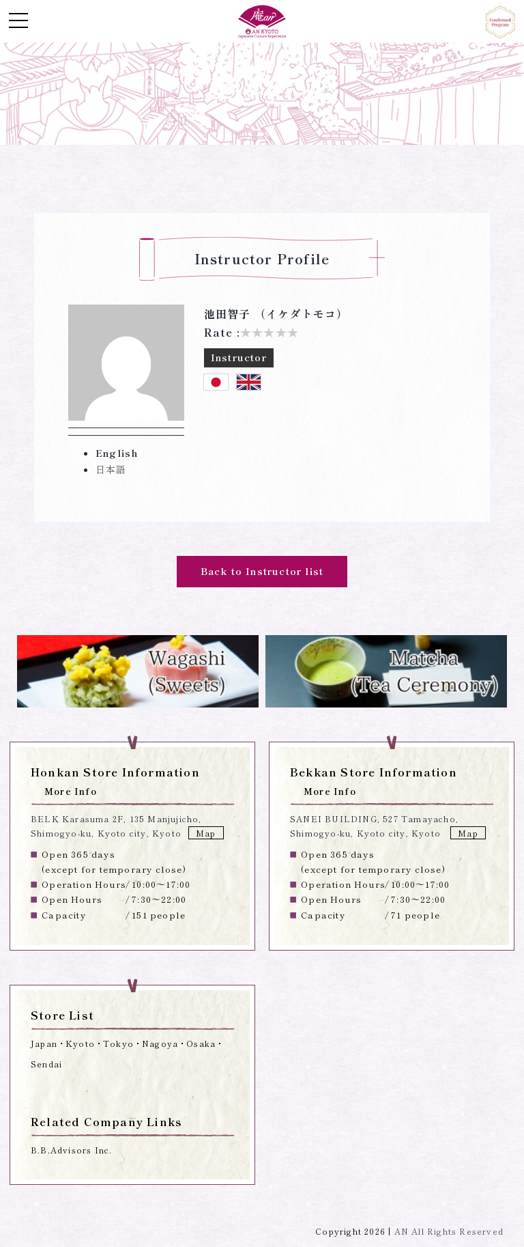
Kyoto (80, 1043)
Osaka (201, 1043)
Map (206, 833)
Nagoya (160, 1043)
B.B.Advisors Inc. (71, 1149)
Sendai (46, 1063)
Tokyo (118, 1043)
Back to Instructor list (262, 571)
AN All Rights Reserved (449, 1231)
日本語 (111, 469)
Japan (44, 1043)
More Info (70, 791)
